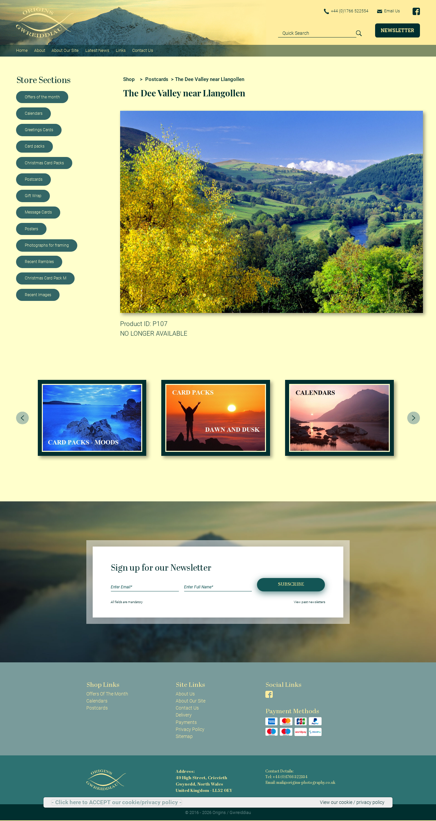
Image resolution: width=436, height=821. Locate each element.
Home (22, 50)
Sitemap (184, 736)
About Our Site (65, 50)
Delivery (184, 715)
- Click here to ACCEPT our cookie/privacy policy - (117, 802)
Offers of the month (42, 97)
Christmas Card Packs (44, 163)
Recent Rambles (39, 261)
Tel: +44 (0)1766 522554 (286, 777)
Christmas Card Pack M (45, 278)
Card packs (35, 146)
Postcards (33, 179)
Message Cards (38, 212)
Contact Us (142, 50)
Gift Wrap (33, 195)
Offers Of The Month (107, 693)
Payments (186, 722)
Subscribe (291, 584)
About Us (185, 693)
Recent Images (38, 295)
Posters (31, 229)
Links (121, 50)
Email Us (388, 11)
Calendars (33, 113)
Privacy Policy (190, 729)
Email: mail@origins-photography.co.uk (300, 783)
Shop (129, 79)
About (39, 50)
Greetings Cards (39, 130)
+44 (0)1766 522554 (346, 11)
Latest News (97, 50)
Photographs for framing (47, 245)
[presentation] (22, 417)
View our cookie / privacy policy (352, 802)
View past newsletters (309, 602)
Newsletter (397, 30)
